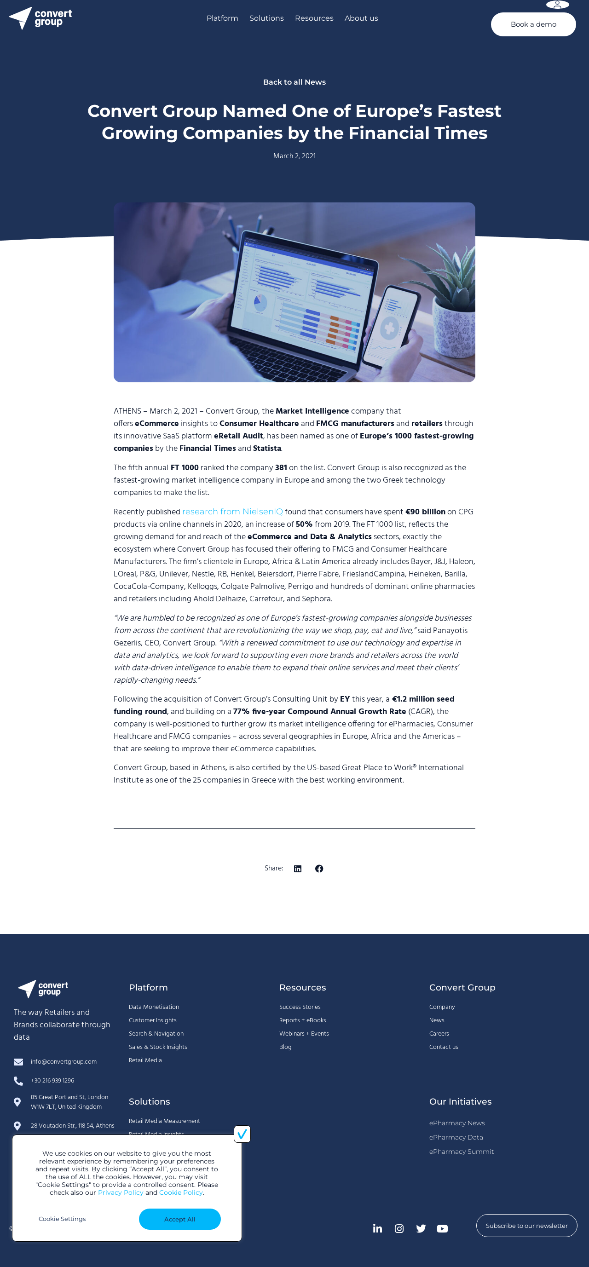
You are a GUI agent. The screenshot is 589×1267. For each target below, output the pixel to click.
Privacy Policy (121, 1192)
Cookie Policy (181, 1192)
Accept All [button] (180, 1219)
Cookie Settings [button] (62, 1218)
